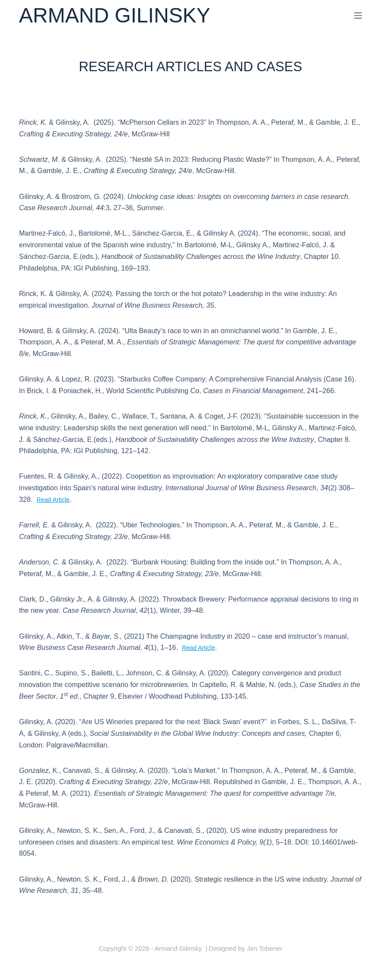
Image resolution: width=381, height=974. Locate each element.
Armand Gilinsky (114, 15)
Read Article (55, 499)
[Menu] (358, 15)
